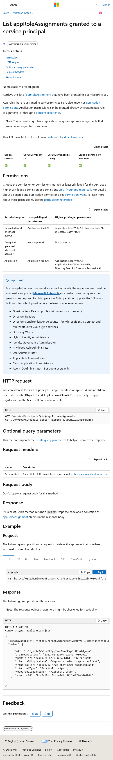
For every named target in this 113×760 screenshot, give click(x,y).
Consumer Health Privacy (17, 755)
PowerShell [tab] (76, 559)
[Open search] (97, 5)
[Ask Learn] (100, 13)
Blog (47, 749)
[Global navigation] (3, 5)
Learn (6, 12)
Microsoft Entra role (46, 293)
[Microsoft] (56, 5)
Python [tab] (92, 559)
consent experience (48, 112)
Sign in (106, 4)
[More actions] (107, 13)
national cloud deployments (65, 137)
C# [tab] (18, 559)
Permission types (75, 194)
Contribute (63, 749)
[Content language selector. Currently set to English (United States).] (19, 741)
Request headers (15, 71)
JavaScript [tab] (49, 559)
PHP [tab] (62, 559)
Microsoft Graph (22, 12)
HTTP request (13, 62)
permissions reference (58, 199)
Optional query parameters (20, 67)
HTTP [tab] (8, 559)
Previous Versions (31, 749)
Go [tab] (26, 559)
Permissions (12, 57)
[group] (56, 579)
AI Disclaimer (10, 749)
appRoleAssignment (38, 94)
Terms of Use (45, 755)
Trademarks (62, 755)
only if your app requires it (75, 189)
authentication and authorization (89, 474)
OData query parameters (50, 440)
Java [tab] (36, 559)
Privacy (77, 749)
